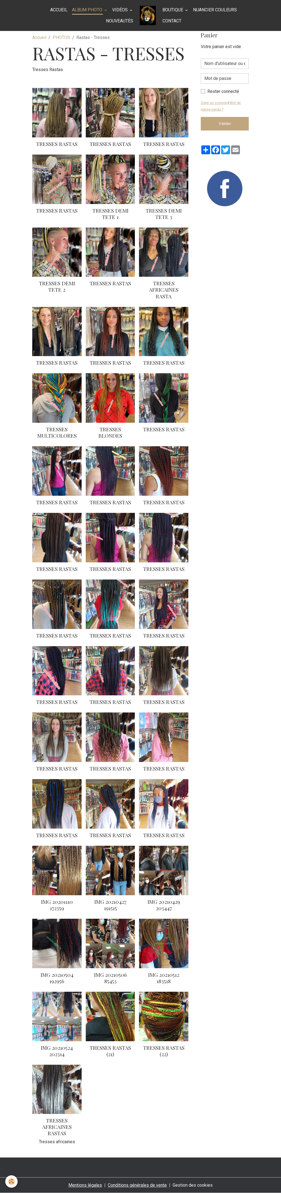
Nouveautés (119, 21)
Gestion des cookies (193, 1185)
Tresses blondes (110, 432)
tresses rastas (163, 701)
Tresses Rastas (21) (110, 1051)
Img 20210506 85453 (110, 978)
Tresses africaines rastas (57, 1127)
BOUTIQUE (173, 9)
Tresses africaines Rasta (163, 289)
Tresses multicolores (57, 432)
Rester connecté (223, 91)
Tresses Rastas (56, 143)
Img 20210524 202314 (57, 1051)
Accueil (59, 9)
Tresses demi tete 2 (57, 286)
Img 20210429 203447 (164, 905)
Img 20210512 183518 (163, 978)
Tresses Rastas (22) (163, 1051)
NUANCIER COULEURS (215, 9)
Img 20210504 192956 (57, 978)
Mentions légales (85, 1185)
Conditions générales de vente (137, 1185)
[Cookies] (12, 1181)
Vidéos (120, 9)
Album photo (87, 9)
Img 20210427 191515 (110, 905)
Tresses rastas (110, 143)
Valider (225, 123)
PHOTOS (61, 37)
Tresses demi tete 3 (164, 213)
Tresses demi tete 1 (110, 213)
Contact (171, 21)
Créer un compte (214, 103)
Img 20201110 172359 (57, 905)
